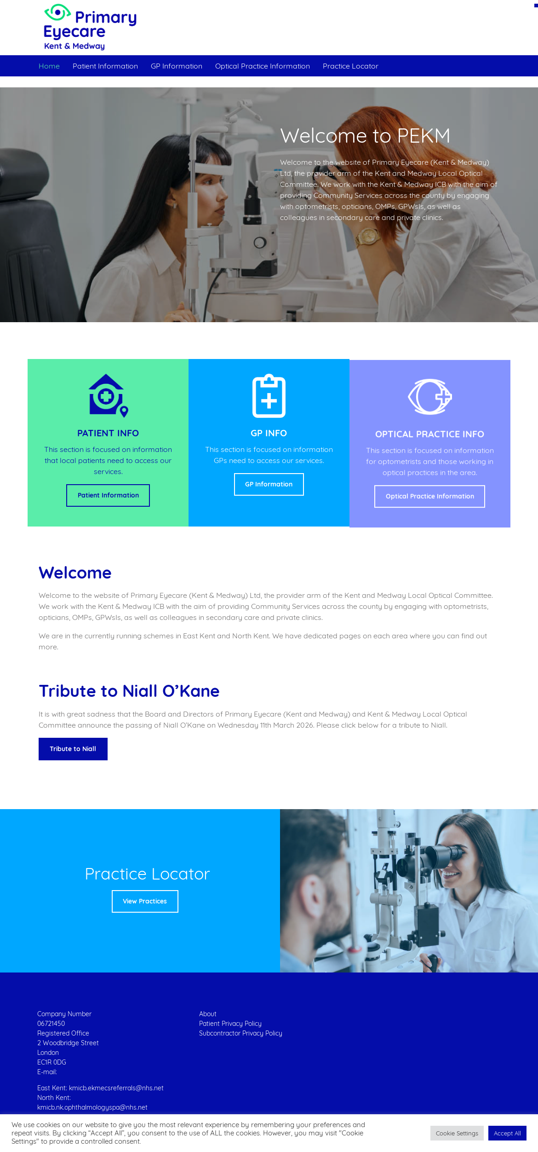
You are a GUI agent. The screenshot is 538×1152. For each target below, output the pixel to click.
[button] (457, 1133)
